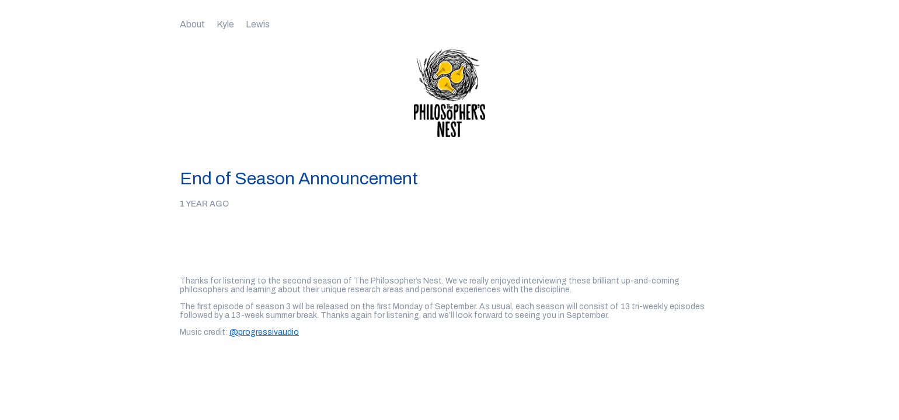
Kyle (225, 24)
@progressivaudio (264, 332)
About (192, 24)
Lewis (258, 24)
